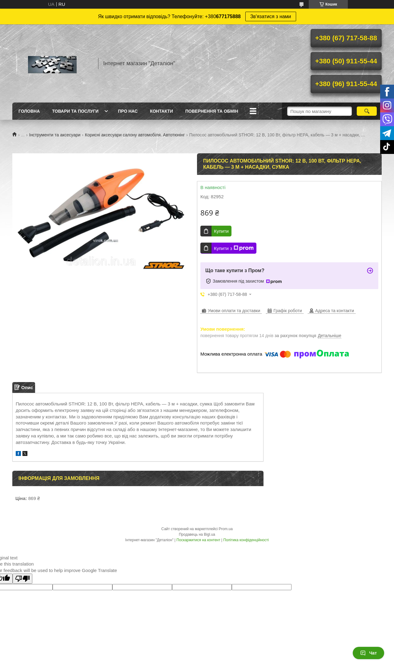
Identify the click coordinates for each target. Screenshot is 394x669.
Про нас (128, 111)
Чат (368, 653)
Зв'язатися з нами (270, 16)
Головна (29, 111)
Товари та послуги (75, 111)
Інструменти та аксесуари (55, 134)
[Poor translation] (22, 579)
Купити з (234, 248)
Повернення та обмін (211, 111)
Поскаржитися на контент (198, 540)
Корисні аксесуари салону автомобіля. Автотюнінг (135, 134)
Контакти (161, 111)
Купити (221, 231)
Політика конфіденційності (246, 540)
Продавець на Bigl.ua (197, 534)
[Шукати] (367, 111)
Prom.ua (226, 529)
